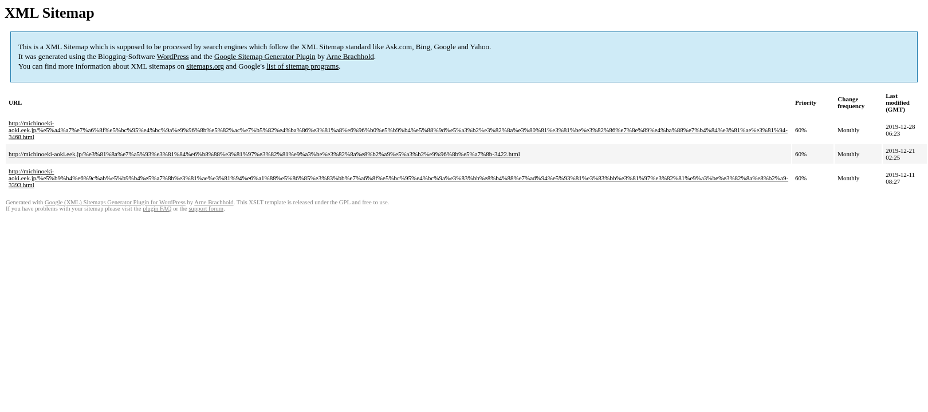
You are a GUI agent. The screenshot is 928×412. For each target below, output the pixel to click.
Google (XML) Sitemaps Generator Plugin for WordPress (115, 202)
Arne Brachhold (349, 56)
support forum (205, 208)
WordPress (173, 56)
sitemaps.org (205, 66)
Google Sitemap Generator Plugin (265, 56)
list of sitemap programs (302, 66)
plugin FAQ (157, 208)
